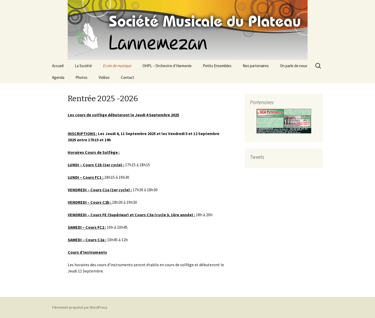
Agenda (58, 77)
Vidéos (104, 77)
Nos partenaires (256, 65)
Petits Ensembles (217, 65)
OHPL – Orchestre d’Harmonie (167, 65)
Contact (127, 77)
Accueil (58, 65)
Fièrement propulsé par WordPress (79, 307)
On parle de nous (293, 65)
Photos (82, 77)
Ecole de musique (117, 65)
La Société (83, 65)
